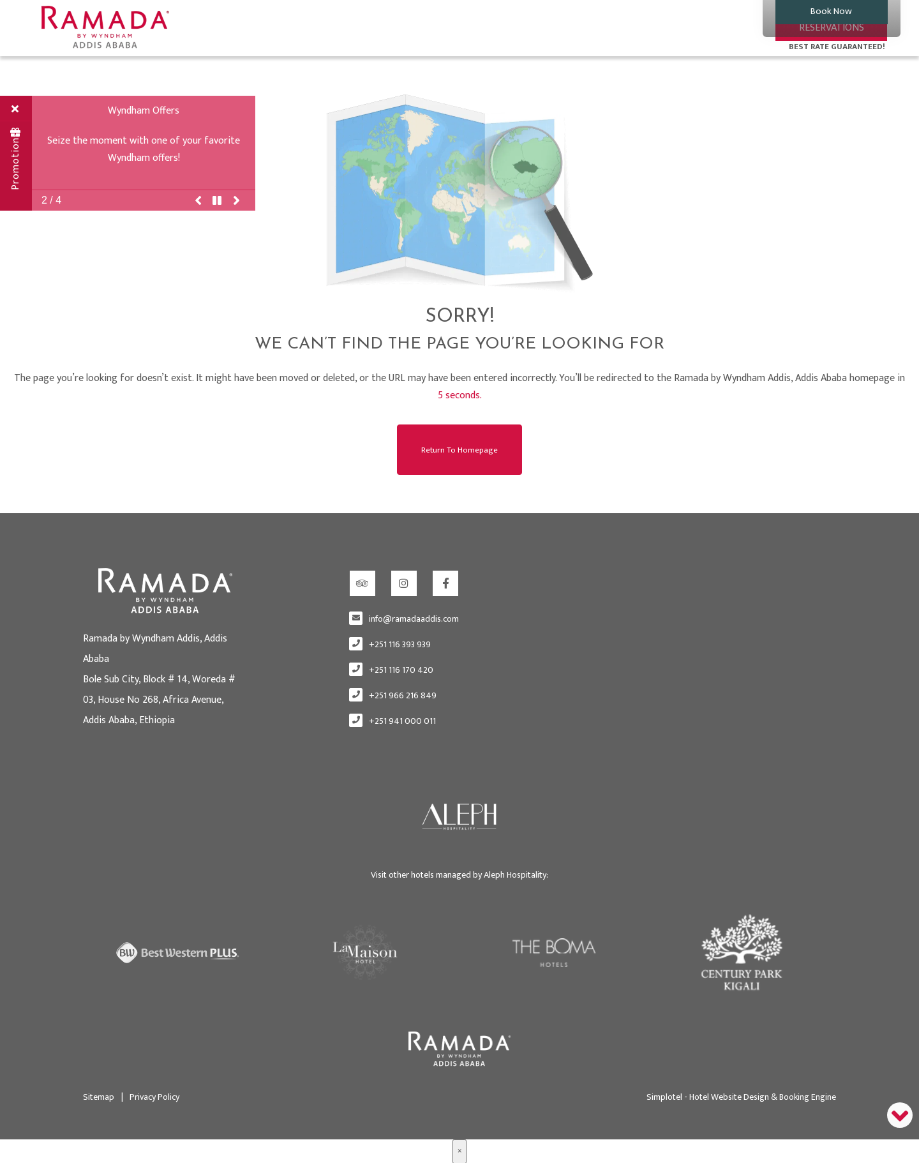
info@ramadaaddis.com (414, 618)
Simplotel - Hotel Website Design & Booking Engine (741, 1095)
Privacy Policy (150, 1095)
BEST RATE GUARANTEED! (837, 47)
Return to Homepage (459, 449)
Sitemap (98, 1095)
